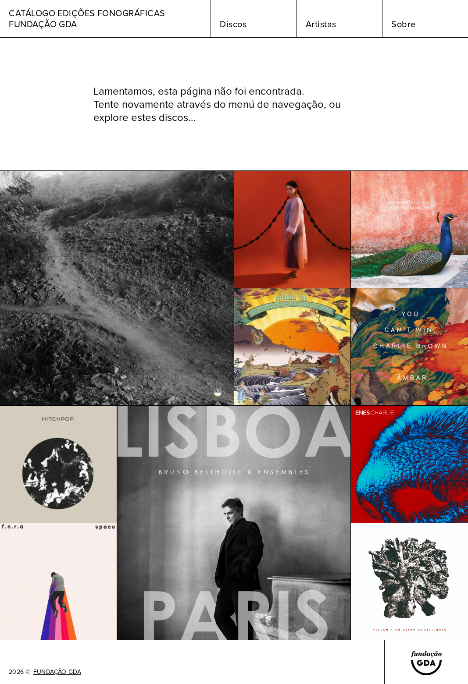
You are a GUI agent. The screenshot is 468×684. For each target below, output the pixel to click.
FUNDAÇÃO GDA (57, 672)
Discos (233, 24)
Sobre (403, 24)
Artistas (321, 24)
